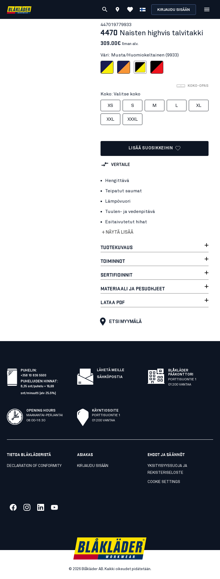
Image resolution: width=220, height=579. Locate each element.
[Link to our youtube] (54, 507)
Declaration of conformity (34, 466)
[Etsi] (105, 9)
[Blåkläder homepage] (19, 9)
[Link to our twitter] (27, 507)
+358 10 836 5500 (33, 374)
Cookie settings (164, 482)
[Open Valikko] (207, 9)
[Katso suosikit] (130, 9)
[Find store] (117, 10)
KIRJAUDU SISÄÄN (92, 466)
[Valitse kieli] (142, 9)
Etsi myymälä (119, 321)
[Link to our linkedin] (40, 507)
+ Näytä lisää (117, 232)
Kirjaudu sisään (173, 10)
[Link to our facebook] (13, 507)
